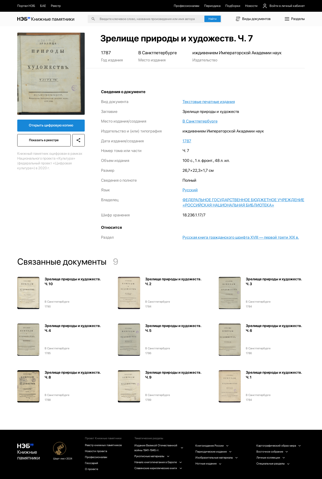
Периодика (212, 6)
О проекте (91, 469)
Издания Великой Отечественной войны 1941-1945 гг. (158, 448)
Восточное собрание (272, 451)
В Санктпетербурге (200, 121)
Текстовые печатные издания (209, 101)
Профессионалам (186, 6)
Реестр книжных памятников (103, 445)
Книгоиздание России (212, 445)
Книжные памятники (28, 452)
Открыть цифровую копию (51, 125)
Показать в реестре (44, 140)
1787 (187, 140)
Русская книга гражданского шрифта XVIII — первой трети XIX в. (241, 237)
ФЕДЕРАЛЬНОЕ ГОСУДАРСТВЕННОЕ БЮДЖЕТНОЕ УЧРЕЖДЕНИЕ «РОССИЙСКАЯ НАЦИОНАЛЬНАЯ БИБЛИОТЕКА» (243, 202)
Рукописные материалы (151, 456)
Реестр (56, 6)
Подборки (232, 6)
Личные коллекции (270, 457)
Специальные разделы (273, 463)
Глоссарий (91, 463)
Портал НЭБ (26, 6)
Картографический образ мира (278, 445)
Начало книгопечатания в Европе (158, 462)
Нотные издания (208, 463)
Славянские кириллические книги (158, 468)
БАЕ (43, 6)
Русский (190, 189)
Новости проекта (96, 451)
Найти (213, 18)
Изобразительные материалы (216, 457)
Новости (251, 6)
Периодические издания (213, 451)
